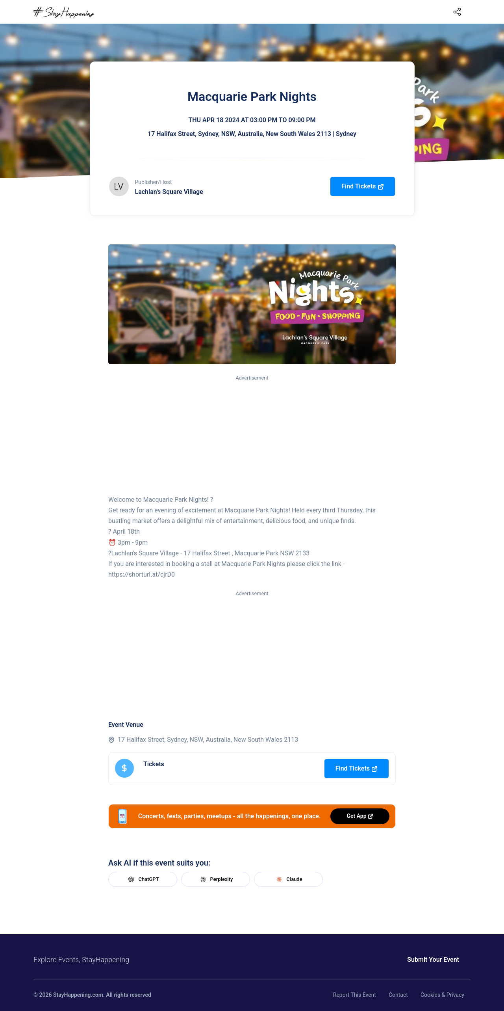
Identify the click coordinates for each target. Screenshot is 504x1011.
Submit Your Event (433, 959)
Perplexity (215, 879)
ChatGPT (142, 879)
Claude (288, 879)
